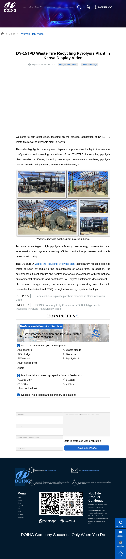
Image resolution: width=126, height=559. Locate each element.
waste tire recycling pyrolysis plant (55, 263)
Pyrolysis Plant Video (32, 34)
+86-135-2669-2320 (50, 470)
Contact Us (71, 10)
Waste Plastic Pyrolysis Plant (96, 510)
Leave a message (89, 64)
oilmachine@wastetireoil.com (91, 470)
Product (30, 7)
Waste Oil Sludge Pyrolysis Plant (97, 513)
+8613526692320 (42, 337)
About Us (65, 7)
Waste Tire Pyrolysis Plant (95, 507)
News (59, 7)
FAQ (54, 7)
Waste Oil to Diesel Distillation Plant (98, 518)
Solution (36, 7)
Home (24, 7)
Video (12, 34)
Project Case (48, 10)
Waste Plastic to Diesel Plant (96, 516)
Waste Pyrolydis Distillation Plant (97, 504)
